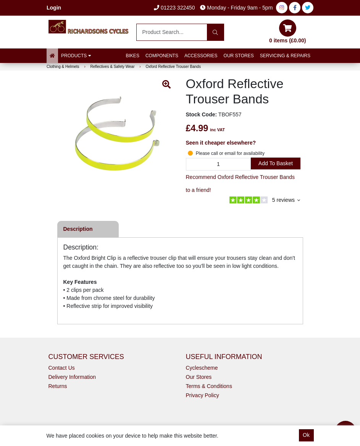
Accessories (201, 55)
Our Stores (239, 55)
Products (76, 55)
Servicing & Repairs (285, 55)
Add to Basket (275, 163)
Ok (306, 435)
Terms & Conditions (209, 386)
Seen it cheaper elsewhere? (221, 143)
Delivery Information (72, 377)
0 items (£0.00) (287, 31)
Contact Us (61, 368)
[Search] (215, 32)
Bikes (132, 55)
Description (78, 229)
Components (161, 55)
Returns (57, 386)
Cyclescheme (202, 368)
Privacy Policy (202, 395)
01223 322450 (174, 8)
